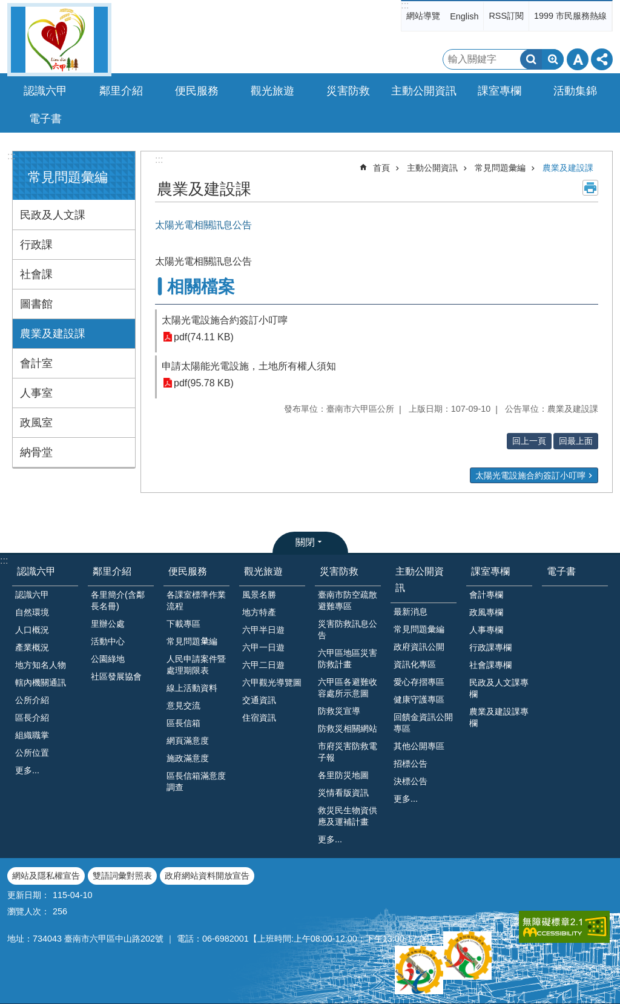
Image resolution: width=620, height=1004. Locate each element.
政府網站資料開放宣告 (207, 875)
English (464, 16)
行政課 (36, 245)
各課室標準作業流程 (196, 600)
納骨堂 (36, 452)
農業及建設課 (52, 334)
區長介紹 (32, 717)
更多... (27, 770)
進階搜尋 (553, 59)
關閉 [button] (305, 542)
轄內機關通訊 (40, 682)
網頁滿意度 (188, 740)
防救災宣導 (339, 711)
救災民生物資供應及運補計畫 (347, 816)
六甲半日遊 (263, 630)
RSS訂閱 (506, 16)
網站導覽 (423, 16)
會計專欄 (486, 594)
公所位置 (32, 753)
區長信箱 (183, 723)
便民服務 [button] (197, 91)
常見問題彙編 (68, 177)
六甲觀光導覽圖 (272, 682)
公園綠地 (108, 659)
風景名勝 (259, 594)
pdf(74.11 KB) (204, 337)
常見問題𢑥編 (192, 641)
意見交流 (183, 705)
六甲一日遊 (263, 647)
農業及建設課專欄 (499, 717)
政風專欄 (486, 612)
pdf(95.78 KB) (204, 383)
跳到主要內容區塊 (6, 6)
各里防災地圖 (343, 775)
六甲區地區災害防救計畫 (347, 658)
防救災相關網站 (347, 728)
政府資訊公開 (419, 647)
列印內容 (590, 188)
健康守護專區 (419, 699)
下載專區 (183, 624)
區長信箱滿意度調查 (196, 781)
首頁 (381, 168)
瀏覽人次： (28, 911)
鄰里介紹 (112, 571)
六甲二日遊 (263, 665)
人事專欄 (486, 630)
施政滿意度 (188, 758)
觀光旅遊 (263, 571)
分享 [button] (602, 59)
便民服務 (187, 571)
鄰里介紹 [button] (121, 91)
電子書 (45, 119)
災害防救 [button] (348, 91)
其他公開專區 (419, 746)
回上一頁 (529, 441)
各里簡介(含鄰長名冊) (118, 600)
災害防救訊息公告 (347, 629)
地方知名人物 (40, 665)
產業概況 (32, 647)
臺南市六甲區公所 (59, 39)
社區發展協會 (116, 676)
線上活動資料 (192, 688)
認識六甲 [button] (45, 91)
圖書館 (36, 304)
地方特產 (259, 612)
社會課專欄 (490, 665)
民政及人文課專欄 (499, 688)
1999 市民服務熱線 (570, 16)
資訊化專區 (415, 664)
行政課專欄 (490, 647)
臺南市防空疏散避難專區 (347, 600)
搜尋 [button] (531, 59)
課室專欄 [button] (499, 91)
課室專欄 (490, 571)
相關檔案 (201, 286)
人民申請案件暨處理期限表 (196, 664)
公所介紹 (32, 700)
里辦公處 (108, 624)
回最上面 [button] (576, 441)
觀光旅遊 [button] (272, 91)
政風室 (36, 423)
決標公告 (410, 781)
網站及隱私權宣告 (46, 875)
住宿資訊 (259, 717)
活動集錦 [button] (575, 91)
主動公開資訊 (432, 168)
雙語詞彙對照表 (122, 875)
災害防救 (339, 571)
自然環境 (32, 612)
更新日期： (28, 895)
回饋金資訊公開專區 (423, 722)
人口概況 (32, 630)
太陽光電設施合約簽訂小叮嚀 (225, 320)
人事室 (36, 393)
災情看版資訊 (343, 793)
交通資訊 (259, 700)
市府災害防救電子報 (347, 751)
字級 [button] (578, 59)
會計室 (36, 363)
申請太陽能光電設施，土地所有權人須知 (249, 366)
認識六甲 (36, 571)
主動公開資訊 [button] (424, 91)
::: (405, 5)
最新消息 (410, 611)
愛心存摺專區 (419, 682)
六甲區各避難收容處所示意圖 (347, 687)
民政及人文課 (52, 215)
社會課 (36, 274)
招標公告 (410, 763)
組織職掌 (32, 735)
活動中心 (108, 641)
